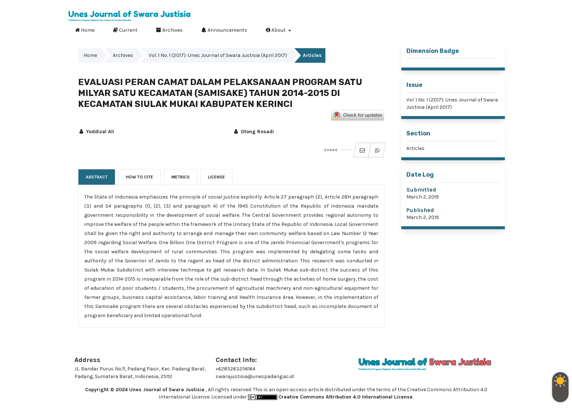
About (276, 30)
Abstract (97, 177)
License (216, 177)
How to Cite (139, 177)
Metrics (180, 177)
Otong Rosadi (253, 131)
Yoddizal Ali (96, 131)
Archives (169, 30)
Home (84, 30)
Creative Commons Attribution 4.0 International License (345, 397)
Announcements (224, 30)
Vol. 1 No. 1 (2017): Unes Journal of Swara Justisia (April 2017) (218, 55)
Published (420, 210)
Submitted (421, 189)
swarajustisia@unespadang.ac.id (255, 376)
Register (468, 5)
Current (125, 30)
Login (496, 5)
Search (493, 28)
